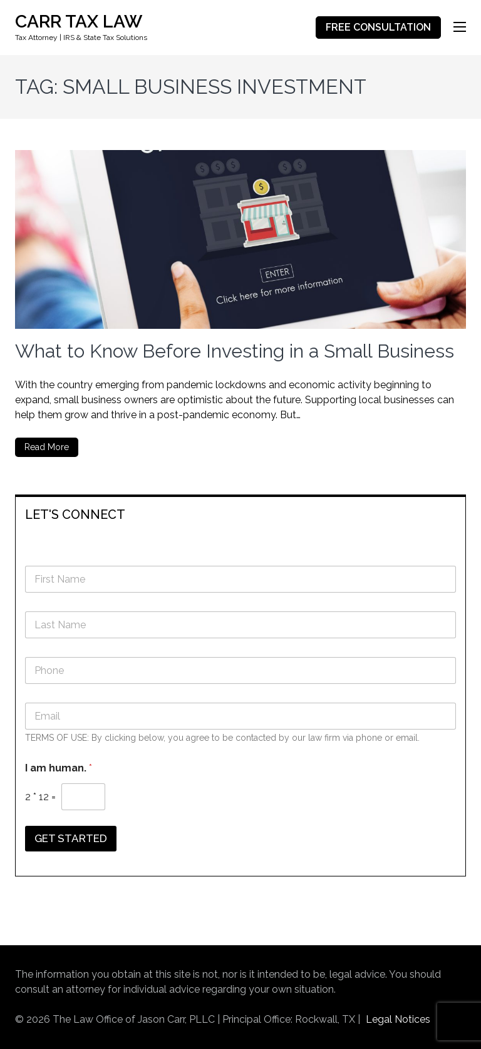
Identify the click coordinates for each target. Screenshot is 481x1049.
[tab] (240, 513)
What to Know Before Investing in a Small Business (234, 351)
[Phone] (240, 670)
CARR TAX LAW (78, 21)
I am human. (58, 768)
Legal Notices (398, 1019)
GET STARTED (70, 838)
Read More (46, 447)
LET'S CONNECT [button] (75, 514)
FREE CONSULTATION (378, 27)
